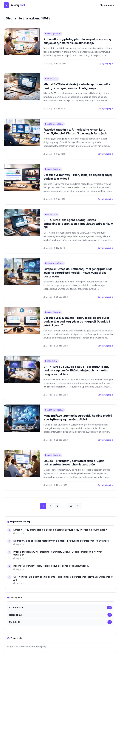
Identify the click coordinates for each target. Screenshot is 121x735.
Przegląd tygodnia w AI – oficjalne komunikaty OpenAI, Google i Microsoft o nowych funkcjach (75, 136)
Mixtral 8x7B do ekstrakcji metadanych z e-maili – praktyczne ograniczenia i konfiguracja (76, 86)
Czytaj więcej (105, 63)
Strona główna (107, 5)
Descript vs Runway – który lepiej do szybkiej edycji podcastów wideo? (78, 181)
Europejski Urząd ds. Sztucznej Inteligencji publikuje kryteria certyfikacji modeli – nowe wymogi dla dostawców (77, 277)
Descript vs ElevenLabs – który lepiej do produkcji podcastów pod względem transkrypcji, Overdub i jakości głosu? (76, 326)
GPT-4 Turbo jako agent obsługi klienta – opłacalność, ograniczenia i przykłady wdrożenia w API (78, 228)
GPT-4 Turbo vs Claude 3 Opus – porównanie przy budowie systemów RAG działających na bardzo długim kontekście (76, 375)
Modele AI (51, 79)
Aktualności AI (54, 129)
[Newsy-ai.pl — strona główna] (14, 5)
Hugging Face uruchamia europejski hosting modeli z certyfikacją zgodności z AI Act (77, 422)
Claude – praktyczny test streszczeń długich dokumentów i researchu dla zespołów (73, 467)
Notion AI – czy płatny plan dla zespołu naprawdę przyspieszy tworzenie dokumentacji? (77, 41)
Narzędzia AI (53, 34)
